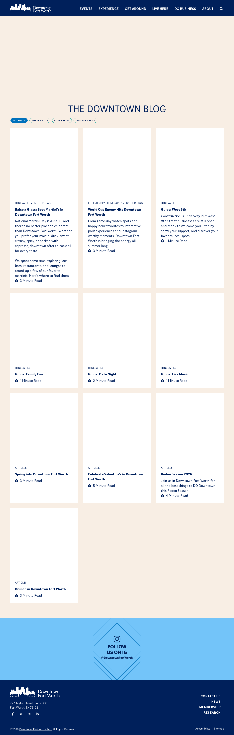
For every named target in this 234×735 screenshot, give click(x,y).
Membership (210, 707)
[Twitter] (20, 714)
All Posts (19, 120)
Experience (109, 8)
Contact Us (211, 696)
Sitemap (219, 728)
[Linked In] (37, 714)
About (208, 8)
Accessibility (202, 728)
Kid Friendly (40, 120)
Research (212, 712)
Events (86, 8)
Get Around (135, 8)
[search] (221, 8)
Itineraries (62, 120)
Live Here (160, 8)
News (216, 701)
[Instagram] (29, 714)
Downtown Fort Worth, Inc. (35, 729)
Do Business (185, 8)
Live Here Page (86, 120)
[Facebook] (12, 714)
